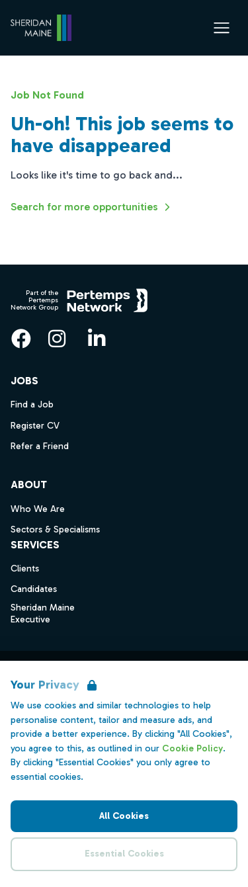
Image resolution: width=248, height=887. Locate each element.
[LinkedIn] (96, 339)
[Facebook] (21, 339)
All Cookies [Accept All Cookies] (124, 816)
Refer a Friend (40, 446)
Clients (25, 568)
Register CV (35, 425)
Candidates (34, 589)
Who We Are (38, 509)
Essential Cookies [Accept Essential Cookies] (124, 853)
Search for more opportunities (92, 207)
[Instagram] (56, 339)
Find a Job (32, 404)
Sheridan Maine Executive (43, 614)
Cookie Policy (192, 748)
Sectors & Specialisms (55, 529)
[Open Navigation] (221, 28)
